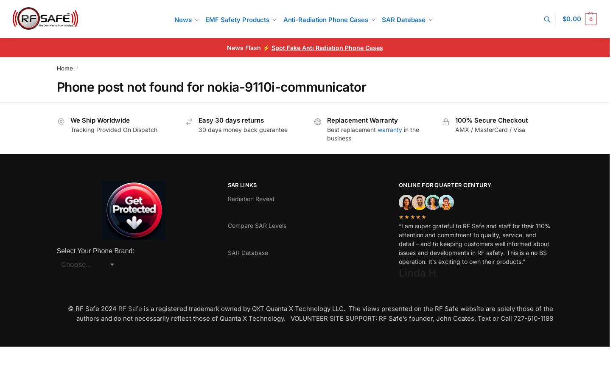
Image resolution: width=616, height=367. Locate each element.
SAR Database (248, 252)
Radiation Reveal (251, 198)
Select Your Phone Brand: (95, 251)
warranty (390, 129)
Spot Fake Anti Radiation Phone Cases (327, 47)
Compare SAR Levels (257, 225)
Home (65, 68)
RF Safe (130, 309)
